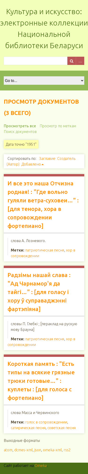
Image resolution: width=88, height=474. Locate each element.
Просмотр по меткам (58, 126)
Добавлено (31, 164)
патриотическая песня (44, 250)
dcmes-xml (23, 450)
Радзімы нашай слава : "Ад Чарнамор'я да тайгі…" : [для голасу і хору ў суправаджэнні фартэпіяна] (39, 292)
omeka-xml (52, 450)
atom (8, 450)
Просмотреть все (20, 126)
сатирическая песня (28, 428)
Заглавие (47, 158)
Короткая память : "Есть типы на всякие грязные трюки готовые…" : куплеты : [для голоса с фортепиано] (41, 381)
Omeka (41, 465)
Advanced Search (80, 61)
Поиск (71, 61)
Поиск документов (20, 131)
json (37, 450)
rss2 (67, 450)
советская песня (61, 428)
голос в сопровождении (46, 422)
